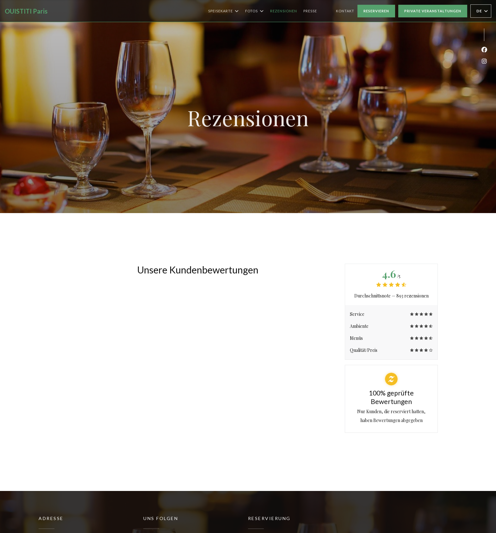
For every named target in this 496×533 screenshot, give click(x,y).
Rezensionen (283, 11)
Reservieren (376, 11)
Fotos (254, 11)
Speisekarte (223, 11)
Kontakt (345, 11)
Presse (310, 11)
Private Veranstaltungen (432, 11)
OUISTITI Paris (26, 11)
